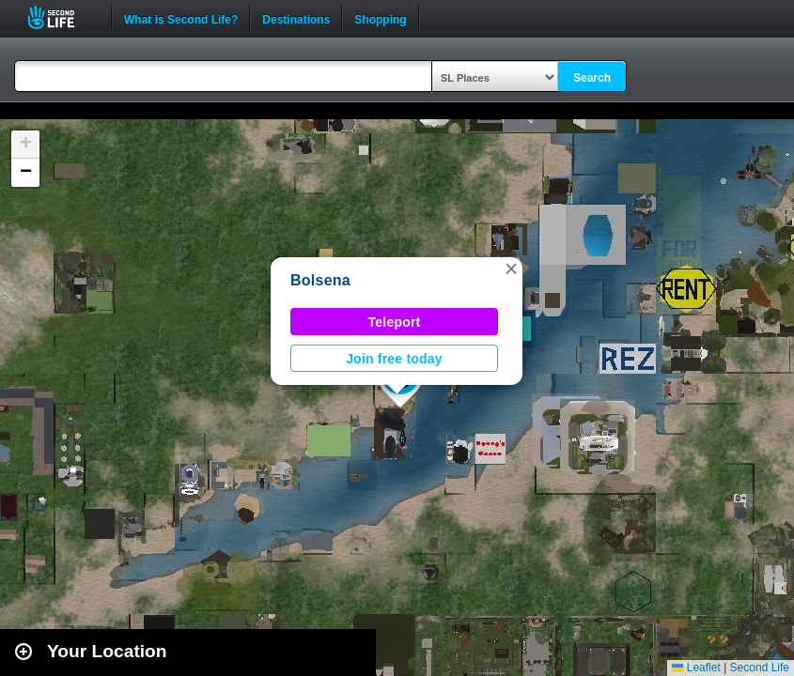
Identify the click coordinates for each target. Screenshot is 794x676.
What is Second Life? (181, 18)
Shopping (380, 18)
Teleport (394, 322)
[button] (511, 268)
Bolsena (320, 280)
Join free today (394, 358)
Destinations (296, 18)
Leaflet (696, 667)
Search (592, 77)
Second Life (61, 17)
